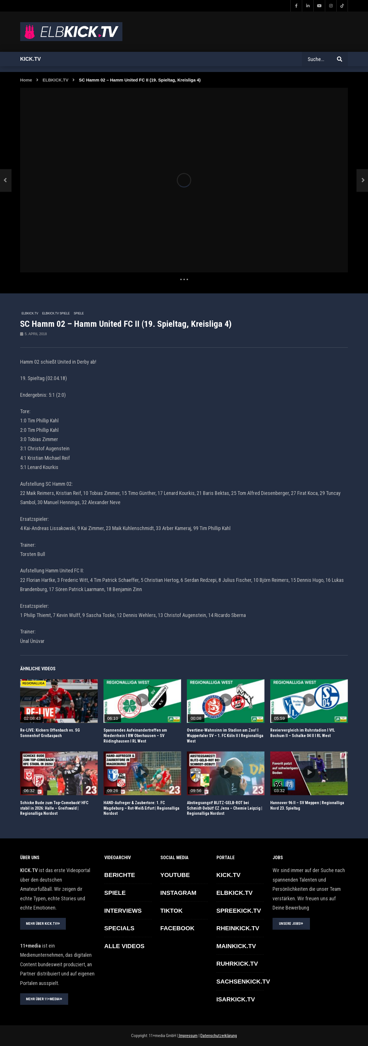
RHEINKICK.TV (237, 928)
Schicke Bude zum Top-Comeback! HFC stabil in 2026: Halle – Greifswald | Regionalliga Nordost (54, 808)
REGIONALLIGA (33, 683)
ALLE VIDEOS (124, 946)
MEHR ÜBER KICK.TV (43, 924)
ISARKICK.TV (235, 999)
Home (26, 79)
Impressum (188, 1035)
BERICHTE (119, 875)
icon (59, 700)
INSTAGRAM (178, 892)
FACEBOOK (177, 928)
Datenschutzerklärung (218, 1035)
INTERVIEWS (123, 910)
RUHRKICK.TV (237, 963)
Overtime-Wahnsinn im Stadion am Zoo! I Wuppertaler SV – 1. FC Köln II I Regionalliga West (225, 735)
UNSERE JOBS (291, 924)
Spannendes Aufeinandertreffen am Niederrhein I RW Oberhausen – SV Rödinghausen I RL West (135, 735)
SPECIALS (119, 928)
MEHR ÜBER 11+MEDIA (44, 999)
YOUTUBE (175, 875)
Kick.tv (30, 59)
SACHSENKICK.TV (243, 981)
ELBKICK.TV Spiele (56, 313)
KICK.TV (228, 875)
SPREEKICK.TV (238, 910)
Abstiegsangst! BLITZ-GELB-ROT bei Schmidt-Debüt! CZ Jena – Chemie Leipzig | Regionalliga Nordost (224, 808)
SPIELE (79, 313)
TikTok (171, 910)
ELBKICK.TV (55, 79)
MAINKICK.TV (236, 946)
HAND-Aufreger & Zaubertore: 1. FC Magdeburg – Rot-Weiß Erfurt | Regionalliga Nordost (141, 808)
